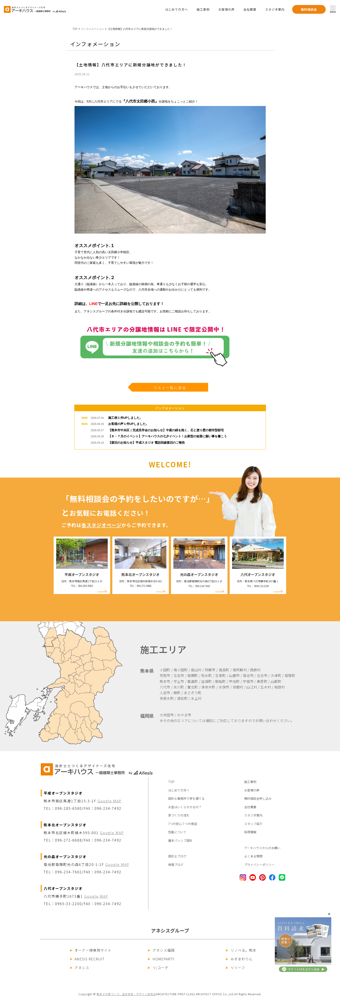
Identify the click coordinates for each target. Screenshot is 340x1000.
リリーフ (235, 967)
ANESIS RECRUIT (87, 958)
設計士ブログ (177, 856)
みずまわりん (239, 958)
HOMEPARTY (161, 958)
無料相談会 (309, 9)
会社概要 (249, 9)
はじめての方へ (176, 9)
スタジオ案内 (275, 9)
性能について (177, 832)
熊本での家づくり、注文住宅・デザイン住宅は (126, 994)
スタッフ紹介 (253, 824)
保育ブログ (175, 864)
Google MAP (109, 800)
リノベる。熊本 (241, 950)
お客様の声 (226, 9)
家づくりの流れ (178, 815)
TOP (75, 28)
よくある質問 (253, 856)
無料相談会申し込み (258, 798)
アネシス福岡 (161, 950)
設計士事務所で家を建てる (186, 798)
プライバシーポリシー (259, 864)
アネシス (80, 967)
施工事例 (203, 9)
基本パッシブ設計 (180, 840)
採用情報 (250, 832)
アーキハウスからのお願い (262, 848)
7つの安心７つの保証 (182, 824)
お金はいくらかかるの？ (185, 807)
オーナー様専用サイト (91, 950)
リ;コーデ (158, 967)
